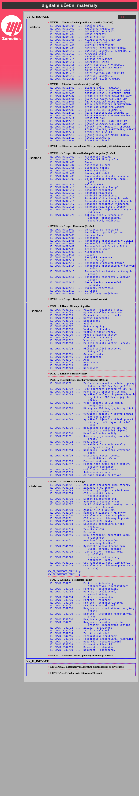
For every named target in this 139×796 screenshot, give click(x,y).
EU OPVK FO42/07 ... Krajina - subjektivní (82, 709)
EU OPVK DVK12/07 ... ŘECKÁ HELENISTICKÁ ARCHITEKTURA (91, 119)
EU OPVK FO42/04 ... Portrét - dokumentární (83, 699)
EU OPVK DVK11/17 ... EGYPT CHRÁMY (76, 79)
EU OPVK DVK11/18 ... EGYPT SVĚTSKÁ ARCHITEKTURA (87, 83)
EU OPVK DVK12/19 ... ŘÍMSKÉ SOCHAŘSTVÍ (80, 159)
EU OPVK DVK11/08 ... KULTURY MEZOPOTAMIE (82, 50)
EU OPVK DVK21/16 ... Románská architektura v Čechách (91, 233)
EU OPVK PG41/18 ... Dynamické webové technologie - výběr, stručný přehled (89, 641)
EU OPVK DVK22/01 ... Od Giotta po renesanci (84, 267)
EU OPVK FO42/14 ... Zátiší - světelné (79, 742)
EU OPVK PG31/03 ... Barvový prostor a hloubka (85, 367)
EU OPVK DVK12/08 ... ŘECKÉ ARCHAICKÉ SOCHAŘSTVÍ (87, 123)
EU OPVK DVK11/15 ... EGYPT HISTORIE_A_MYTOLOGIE (87, 73)
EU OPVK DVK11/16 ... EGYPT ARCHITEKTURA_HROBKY (86, 76)
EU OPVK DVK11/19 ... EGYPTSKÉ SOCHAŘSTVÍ (82, 86)
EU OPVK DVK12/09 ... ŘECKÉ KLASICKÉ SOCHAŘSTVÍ (86, 126)
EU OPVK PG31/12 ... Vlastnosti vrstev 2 (81, 397)
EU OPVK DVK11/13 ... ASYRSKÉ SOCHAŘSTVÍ (81, 66)
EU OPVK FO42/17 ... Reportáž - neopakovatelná (85, 751)
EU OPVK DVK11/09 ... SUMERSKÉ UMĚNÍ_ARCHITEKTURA (88, 53)
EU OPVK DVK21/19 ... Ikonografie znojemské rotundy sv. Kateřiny (92, 245)
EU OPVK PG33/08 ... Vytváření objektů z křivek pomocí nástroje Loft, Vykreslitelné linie (91, 493)
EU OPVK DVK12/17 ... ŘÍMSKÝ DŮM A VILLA (81, 152)
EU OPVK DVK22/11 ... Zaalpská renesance (81, 300)
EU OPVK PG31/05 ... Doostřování (75, 374)
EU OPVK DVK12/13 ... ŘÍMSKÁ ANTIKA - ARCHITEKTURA (88, 139)
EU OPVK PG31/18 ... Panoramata (74, 423)
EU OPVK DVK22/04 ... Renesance (74, 276)
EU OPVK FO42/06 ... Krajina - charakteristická (86, 705)
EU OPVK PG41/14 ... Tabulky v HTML (77, 620)
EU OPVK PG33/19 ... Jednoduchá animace (80, 553)
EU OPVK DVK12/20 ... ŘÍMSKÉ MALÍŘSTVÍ (79, 162)
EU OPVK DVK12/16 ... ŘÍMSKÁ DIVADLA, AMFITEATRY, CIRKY (92, 149)
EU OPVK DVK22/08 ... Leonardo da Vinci (80, 290)
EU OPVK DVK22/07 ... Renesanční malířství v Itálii (89, 286)
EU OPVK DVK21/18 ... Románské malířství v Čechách (88, 240)
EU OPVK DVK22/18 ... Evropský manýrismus (82, 336)
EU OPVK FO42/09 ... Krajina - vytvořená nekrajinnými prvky (91, 720)
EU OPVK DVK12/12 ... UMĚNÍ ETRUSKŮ (77, 136)
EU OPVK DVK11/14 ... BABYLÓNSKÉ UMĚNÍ (79, 70)
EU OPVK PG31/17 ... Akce (70, 420)
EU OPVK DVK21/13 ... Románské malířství (81, 223)
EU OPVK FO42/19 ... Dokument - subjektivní (83, 758)
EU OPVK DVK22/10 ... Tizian (72, 296)
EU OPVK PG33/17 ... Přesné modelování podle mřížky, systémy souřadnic (90, 544)
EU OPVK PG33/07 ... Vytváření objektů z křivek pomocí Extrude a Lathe (91, 485)
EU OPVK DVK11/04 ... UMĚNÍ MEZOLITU (78, 37)
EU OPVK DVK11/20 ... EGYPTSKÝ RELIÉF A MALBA (85, 89)
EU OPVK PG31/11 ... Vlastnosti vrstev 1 (81, 393)
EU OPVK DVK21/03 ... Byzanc (72, 187)
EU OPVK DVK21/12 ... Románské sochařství (82, 220)
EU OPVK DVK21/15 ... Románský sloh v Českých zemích (90, 230)
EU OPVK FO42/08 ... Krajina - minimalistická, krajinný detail (92, 714)
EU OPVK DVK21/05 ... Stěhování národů (79, 194)
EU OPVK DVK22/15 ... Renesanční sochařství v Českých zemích (91, 318)
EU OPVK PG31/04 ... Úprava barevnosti (79, 370)
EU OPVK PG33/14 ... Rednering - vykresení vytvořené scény (90, 528)
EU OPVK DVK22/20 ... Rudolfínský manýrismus (84, 342)
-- (131, 17)
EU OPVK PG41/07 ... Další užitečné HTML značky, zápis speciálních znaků (91, 592)
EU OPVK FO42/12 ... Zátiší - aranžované (81, 735)
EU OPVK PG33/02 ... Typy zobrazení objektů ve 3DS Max (91, 454)
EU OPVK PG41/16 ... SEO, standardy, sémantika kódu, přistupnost (90, 628)
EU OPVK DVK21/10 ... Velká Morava (76, 213)
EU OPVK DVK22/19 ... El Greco (73, 339)
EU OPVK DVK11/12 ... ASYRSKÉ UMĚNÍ (77, 63)
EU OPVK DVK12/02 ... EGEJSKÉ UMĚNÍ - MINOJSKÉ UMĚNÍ (90, 103)
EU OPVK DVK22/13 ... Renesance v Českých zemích (87, 306)
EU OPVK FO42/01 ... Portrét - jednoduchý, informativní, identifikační (89, 684)
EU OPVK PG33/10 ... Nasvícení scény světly (83, 506)
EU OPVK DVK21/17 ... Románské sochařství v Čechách (89, 236)
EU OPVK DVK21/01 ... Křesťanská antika (80, 180)
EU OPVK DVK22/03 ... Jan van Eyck (76, 273)
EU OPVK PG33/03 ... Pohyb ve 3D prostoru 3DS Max (88, 457)
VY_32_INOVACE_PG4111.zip (64, 672)
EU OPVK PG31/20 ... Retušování (74, 430)
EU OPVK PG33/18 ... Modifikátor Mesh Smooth (84, 549)
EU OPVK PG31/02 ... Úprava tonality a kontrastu (87, 364)
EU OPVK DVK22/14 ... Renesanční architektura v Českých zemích (92, 311)
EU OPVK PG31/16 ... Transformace (76, 417)
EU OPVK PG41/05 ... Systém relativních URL (83, 583)
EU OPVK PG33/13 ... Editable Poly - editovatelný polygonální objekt (88, 521)
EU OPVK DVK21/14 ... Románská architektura (83, 227)
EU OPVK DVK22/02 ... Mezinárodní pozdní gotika (86, 270)
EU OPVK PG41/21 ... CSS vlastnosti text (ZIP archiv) (91, 659)
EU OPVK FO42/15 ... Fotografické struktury (83, 745)
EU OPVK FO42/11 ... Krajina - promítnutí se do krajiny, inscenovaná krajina (90, 730)
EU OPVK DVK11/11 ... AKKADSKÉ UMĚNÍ (78, 60)
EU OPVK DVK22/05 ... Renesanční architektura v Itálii (91, 280)
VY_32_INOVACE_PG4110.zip (64, 669)
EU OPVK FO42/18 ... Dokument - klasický (81, 755)
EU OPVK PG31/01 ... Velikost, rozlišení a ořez (86, 360)
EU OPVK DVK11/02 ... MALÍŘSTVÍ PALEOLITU (82, 30)
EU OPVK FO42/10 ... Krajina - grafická (80, 725)
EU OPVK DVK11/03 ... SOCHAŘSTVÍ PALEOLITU (82, 33)
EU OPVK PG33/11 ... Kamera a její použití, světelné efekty (90, 511)
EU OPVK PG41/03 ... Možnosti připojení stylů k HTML (90, 574)
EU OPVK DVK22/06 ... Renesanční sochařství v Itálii (90, 283)
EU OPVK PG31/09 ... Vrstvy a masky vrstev (82, 387)
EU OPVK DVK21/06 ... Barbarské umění (79, 197)
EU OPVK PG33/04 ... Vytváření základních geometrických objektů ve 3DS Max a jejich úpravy (92, 464)
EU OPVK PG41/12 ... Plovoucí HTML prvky (81, 610)
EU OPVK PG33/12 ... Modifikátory (76, 516)
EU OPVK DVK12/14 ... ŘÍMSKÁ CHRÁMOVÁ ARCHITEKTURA (88, 143)
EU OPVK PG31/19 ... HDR (69, 426)
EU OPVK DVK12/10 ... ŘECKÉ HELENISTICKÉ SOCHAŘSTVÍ (89, 129)
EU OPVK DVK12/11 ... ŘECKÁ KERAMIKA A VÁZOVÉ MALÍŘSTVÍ (92, 133)
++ (123, 17)
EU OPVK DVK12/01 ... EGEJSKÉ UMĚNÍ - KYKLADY (85, 100)
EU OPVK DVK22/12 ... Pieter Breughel (79, 303)
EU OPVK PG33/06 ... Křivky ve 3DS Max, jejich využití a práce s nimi (91, 478)
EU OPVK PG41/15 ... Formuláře (73, 623)
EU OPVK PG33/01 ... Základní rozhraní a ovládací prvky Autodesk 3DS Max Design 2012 (92, 449)
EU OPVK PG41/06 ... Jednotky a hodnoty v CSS (85, 587)
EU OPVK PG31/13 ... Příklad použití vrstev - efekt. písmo (90, 402)
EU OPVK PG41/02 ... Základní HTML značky (82, 570)
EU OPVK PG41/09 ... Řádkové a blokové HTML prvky (88, 600)
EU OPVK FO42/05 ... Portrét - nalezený (80, 702)
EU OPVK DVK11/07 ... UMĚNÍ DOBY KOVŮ (79, 46)
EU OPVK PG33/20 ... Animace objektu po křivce (85, 556)
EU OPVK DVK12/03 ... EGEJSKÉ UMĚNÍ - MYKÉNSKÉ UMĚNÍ (90, 106)
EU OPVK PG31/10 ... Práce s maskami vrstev (83, 390)
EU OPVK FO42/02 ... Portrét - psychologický (84, 689)
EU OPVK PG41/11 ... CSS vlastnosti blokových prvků (89, 607)
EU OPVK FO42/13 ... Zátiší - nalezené (79, 738)
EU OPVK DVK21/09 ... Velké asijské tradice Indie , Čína (89, 208)
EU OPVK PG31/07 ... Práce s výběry (77, 380)
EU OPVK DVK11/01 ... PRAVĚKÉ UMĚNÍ (77, 27)
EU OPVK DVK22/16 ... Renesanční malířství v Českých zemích (90, 324)
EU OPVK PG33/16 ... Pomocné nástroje (79, 539)
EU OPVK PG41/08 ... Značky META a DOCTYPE (82, 597)
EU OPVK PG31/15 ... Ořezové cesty (76, 413)
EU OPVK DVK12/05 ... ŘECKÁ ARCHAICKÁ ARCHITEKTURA (88, 113)
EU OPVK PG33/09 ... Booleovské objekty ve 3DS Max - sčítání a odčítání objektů (90, 501)
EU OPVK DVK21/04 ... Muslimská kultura (80, 190)
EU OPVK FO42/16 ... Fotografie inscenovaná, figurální (91, 748)
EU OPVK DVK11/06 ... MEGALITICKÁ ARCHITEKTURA (85, 43)
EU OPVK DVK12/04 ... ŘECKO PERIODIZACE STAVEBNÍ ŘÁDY (91, 110)
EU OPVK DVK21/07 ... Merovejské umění (79, 200)
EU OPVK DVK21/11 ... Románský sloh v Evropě (84, 217)
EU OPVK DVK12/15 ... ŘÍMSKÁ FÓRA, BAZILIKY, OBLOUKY (90, 146)
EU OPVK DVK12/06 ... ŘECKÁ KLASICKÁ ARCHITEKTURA (88, 116)
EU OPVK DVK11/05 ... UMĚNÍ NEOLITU (77, 40)
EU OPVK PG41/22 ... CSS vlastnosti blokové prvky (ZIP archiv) (91, 664)
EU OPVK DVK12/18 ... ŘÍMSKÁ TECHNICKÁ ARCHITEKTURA (89, 156)
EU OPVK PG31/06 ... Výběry (71, 377)
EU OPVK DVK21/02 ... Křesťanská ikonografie (84, 184)
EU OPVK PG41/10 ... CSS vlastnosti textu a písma (88, 603)
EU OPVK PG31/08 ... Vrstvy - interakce (80, 384)
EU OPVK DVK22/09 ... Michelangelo (76, 293)
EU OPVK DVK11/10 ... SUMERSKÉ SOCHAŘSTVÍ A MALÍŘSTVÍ (91, 56)
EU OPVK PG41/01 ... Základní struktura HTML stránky (90, 567)
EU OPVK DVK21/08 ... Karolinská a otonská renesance (90, 203)
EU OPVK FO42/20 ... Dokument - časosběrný (82, 761)
